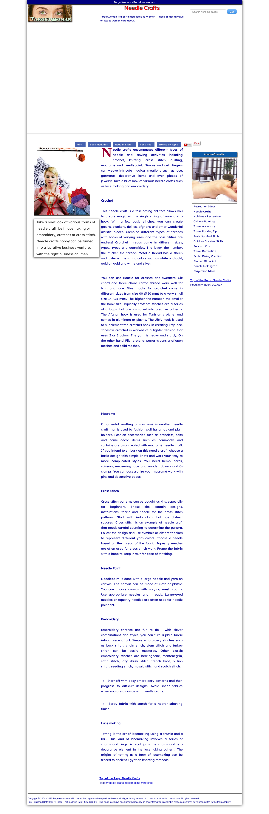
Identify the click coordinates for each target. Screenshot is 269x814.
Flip (187, 144)
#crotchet (147, 782)
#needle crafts (115, 782)
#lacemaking (132, 782)
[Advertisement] (134, 49)
